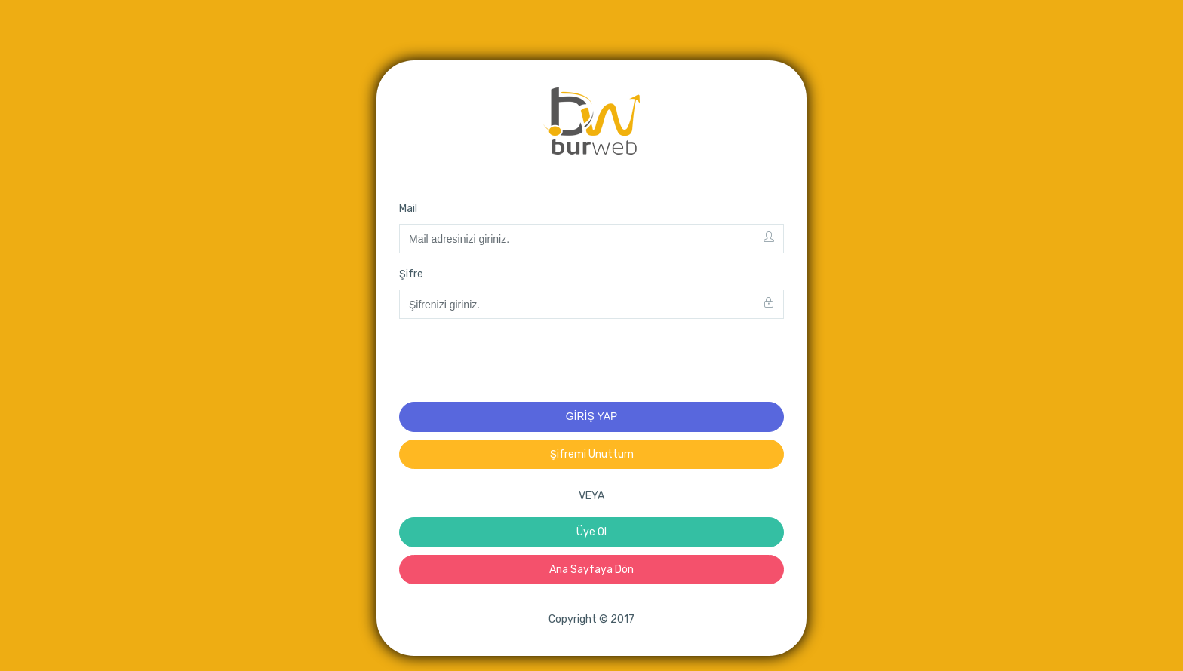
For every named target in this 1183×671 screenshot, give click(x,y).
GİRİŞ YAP (592, 416)
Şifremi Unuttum (592, 454)
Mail (408, 208)
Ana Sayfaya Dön (591, 569)
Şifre (411, 274)
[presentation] (513, 360)
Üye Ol (591, 531)
